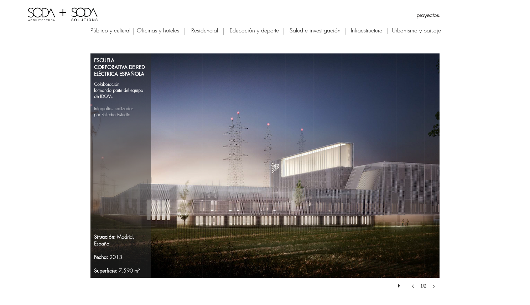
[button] (265, 178)
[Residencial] (204, 30)
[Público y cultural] (110, 30)
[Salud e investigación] (315, 30)
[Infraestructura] (366, 30)
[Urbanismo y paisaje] (416, 30)
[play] (400, 284)
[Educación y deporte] (254, 30)
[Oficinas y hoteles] (158, 30)
